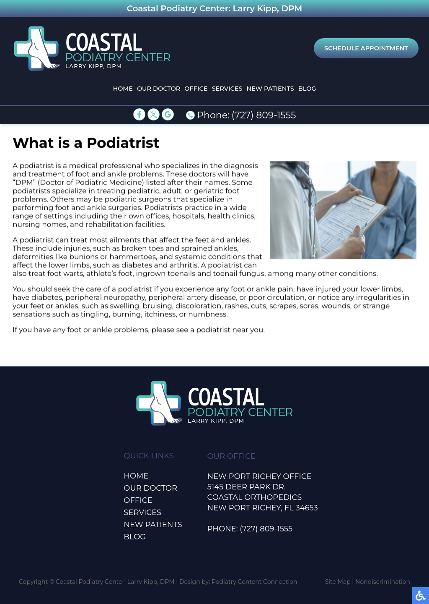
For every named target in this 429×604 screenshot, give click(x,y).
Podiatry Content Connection (254, 582)
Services (227, 88)
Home (123, 88)
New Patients (270, 88)
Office (195, 88)
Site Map (338, 582)
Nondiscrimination (382, 582)
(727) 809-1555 (264, 115)
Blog (307, 88)
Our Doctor (158, 88)
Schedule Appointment (366, 48)
